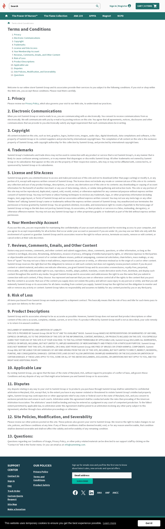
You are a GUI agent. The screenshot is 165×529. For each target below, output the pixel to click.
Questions (19, 75)
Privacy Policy (32, 103)
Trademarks (19, 44)
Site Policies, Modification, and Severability (35, 71)
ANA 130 (78, 15)
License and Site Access (25, 48)
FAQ (10, 486)
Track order (14, 490)
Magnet (106, 15)
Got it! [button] (149, 523)
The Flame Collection (55, 15)
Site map (12, 504)
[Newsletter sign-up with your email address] (102, 475)
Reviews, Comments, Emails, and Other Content (37, 54)
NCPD (120, 15)
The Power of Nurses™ (24, 15)
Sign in (11, 481)
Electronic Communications (27, 37)
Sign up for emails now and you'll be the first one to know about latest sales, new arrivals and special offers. (99, 466)
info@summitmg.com (75, 444)
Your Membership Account (26, 51)
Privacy (17, 34)
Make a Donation (16, 509)
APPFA (92, 15)
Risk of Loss (20, 58)
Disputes (18, 68)
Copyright (19, 41)
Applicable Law (21, 64)
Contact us (13, 476)
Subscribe (82, 481)
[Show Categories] (163, 16)
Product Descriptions (24, 61)
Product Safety (41, 485)
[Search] (97, 6)
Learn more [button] (109, 523)
